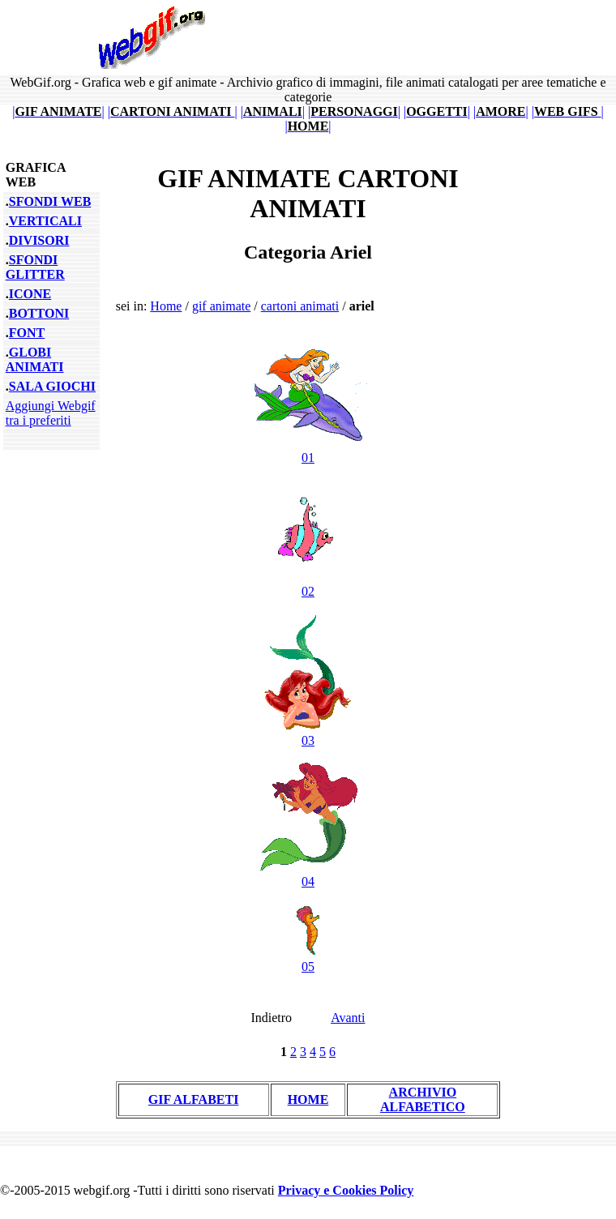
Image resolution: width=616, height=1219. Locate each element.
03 (307, 733)
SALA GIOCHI (52, 386)
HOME (308, 1099)
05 (307, 959)
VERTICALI (45, 221)
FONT (27, 333)
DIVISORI (39, 240)
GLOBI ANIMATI (35, 359)
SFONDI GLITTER (35, 267)
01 (307, 450)
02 (308, 584)
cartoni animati (300, 306)
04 (308, 874)
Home (166, 306)
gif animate (221, 306)
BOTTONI (39, 313)
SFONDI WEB (50, 201)
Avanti (348, 1017)
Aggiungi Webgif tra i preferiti (51, 413)
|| (58, 111)
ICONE (30, 294)
